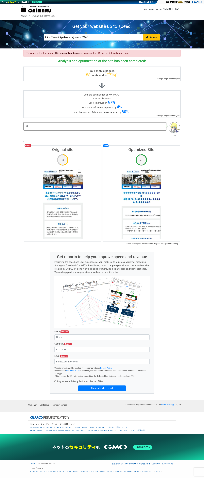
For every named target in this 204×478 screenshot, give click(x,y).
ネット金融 (127, 471)
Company (63, 343)
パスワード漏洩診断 (81, 427)
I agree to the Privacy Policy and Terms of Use (80, 381)
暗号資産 (136, 471)
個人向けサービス (147, 471)
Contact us (44, 405)
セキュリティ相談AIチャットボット (118, 427)
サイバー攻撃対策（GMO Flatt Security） (101, 430)
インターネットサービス (37, 471)
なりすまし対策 (122, 430)
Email (61, 356)
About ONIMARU (164, 9)
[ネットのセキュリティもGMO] (22, 2)
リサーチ (109, 471)
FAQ (177, 9)
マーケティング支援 (97, 471)
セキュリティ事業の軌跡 (137, 430)
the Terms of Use (73, 371)
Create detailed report (102, 388)
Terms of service (59, 405)
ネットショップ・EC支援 (56, 471)
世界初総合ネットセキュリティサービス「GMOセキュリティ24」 (51, 427)
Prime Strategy (167, 405)
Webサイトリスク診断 (97, 427)
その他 (158, 471)
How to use (148, 9)
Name (61, 331)
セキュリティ (84, 471)
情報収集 (118, 471)
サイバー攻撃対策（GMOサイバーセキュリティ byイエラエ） (65, 430)
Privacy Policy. (106, 368)
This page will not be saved (69, 53)
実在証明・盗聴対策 (36, 430)
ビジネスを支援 (72, 471)
